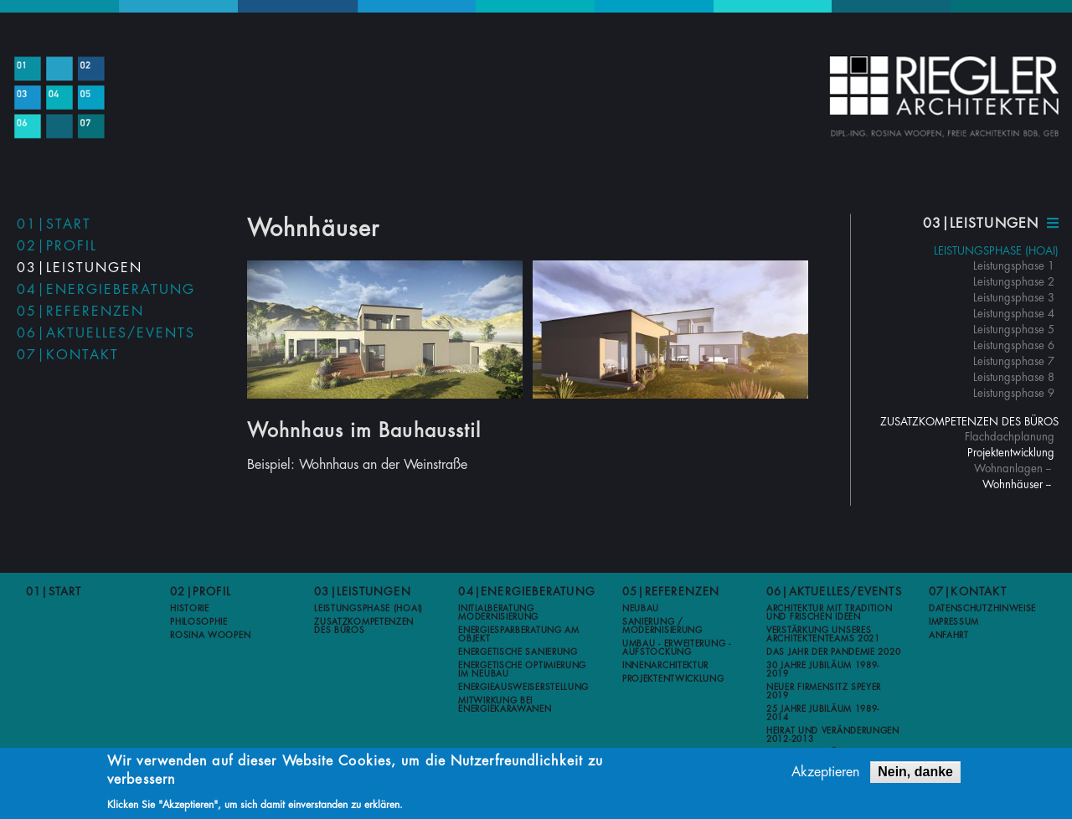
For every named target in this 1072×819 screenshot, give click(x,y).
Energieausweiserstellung (523, 687)
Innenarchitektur (665, 666)
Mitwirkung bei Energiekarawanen (504, 705)
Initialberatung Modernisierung (498, 613)
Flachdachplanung (1009, 436)
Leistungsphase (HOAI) (996, 250)
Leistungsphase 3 (1013, 297)
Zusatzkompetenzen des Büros (969, 421)
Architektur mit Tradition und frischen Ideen (829, 613)
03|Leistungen (79, 268)
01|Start (54, 224)
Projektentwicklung (1010, 452)
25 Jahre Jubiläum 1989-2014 (822, 713)
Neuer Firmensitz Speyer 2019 (823, 691)
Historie (189, 609)
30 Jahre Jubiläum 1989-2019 (822, 670)
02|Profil (57, 246)
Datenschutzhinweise (982, 609)
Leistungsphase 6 (1013, 345)
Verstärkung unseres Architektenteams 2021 (823, 634)
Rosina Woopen (210, 635)
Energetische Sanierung (517, 652)
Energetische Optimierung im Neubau (522, 670)
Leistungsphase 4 (1013, 313)
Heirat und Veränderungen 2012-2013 (832, 735)
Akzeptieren (825, 773)
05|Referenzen (80, 311)
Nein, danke (915, 773)
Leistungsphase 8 (1013, 377)
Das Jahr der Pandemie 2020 (833, 652)
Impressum (954, 622)
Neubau (640, 609)
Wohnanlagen (1008, 468)
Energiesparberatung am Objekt (518, 634)
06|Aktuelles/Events (106, 333)
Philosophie (199, 622)
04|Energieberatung (106, 289)
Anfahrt (949, 635)
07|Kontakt (68, 355)
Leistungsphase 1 (1013, 265)
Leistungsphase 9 (1013, 393)
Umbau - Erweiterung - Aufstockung (676, 648)
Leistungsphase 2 (1013, 281)
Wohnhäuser (1012, 484)
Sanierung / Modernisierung (662, 626)
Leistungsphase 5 (1013, 329)
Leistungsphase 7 (1013, 361)
